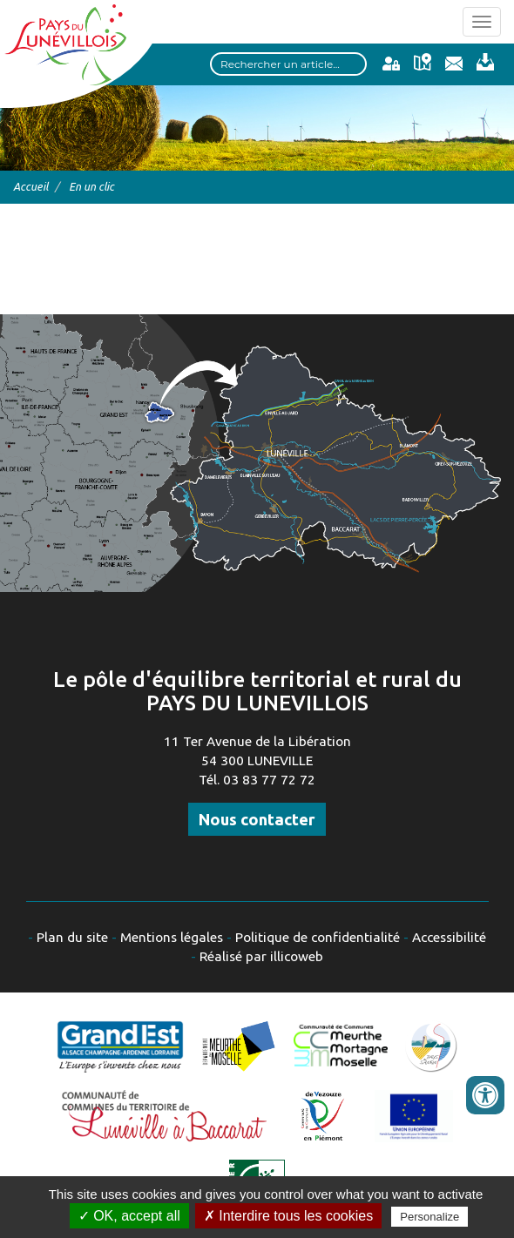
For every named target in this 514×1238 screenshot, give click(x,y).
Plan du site (72, 937)
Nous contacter (257, 819)
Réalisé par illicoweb (261, 956)
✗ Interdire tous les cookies (288, 1215)
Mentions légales (171, 937)
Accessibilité (449, 937)
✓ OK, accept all (129, 1215)
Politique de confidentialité (317, 937)
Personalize (429, 1216)
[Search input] (288, 64)
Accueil (30, 186)
